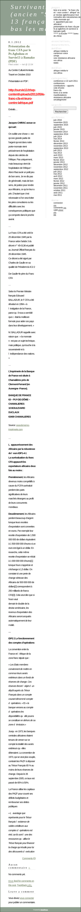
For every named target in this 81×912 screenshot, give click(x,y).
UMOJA (56, 56)
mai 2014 (58, 139)
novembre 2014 (61, 132)
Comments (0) (29, 858)
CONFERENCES (59, 83)
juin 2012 (58, 171)
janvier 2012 (59, 183)
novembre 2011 (61, 188)
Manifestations (60, 95)
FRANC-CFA (57, 90)
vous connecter (27, 898)
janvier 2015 (59, 129)
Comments (60, 207)
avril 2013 (58, 155)
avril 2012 (58, 176)
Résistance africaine (62, 97)
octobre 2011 (59, 190)
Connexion (58, 203)
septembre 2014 (61, 134)
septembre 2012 (61, 169)
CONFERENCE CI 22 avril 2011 (66, 81)
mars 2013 (58, 157)
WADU (56, 63)
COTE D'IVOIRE (59, 88)
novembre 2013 (61, 146)
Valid (58, 210)
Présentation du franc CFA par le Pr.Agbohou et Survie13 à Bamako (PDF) (21, 53)
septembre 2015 (61, 125)
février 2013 (59, 160)
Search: (57, 104)
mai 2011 (58, 195)
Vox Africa (58, 60)
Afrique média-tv (61, 51)
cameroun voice (61, 53)
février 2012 (59, 181)
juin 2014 (58, 136)
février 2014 (59, 141)
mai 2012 (58, 174)
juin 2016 (58, 120)
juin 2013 (58, 150)
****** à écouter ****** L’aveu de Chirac (66, 34)
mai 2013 (58, 153)
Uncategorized (60, 99)
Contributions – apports (64, 86)
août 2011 (58, 193)
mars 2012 (58, 178)
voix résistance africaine (64, 58)
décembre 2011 (61, 185)
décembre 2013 (61, 143)
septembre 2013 (61, 148)
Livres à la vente (61, 93)
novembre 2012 (61, 167)
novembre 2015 (61, 122)
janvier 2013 (59, 162)
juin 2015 (58, 127)
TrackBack (24, 885)
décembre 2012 (61, 164)
